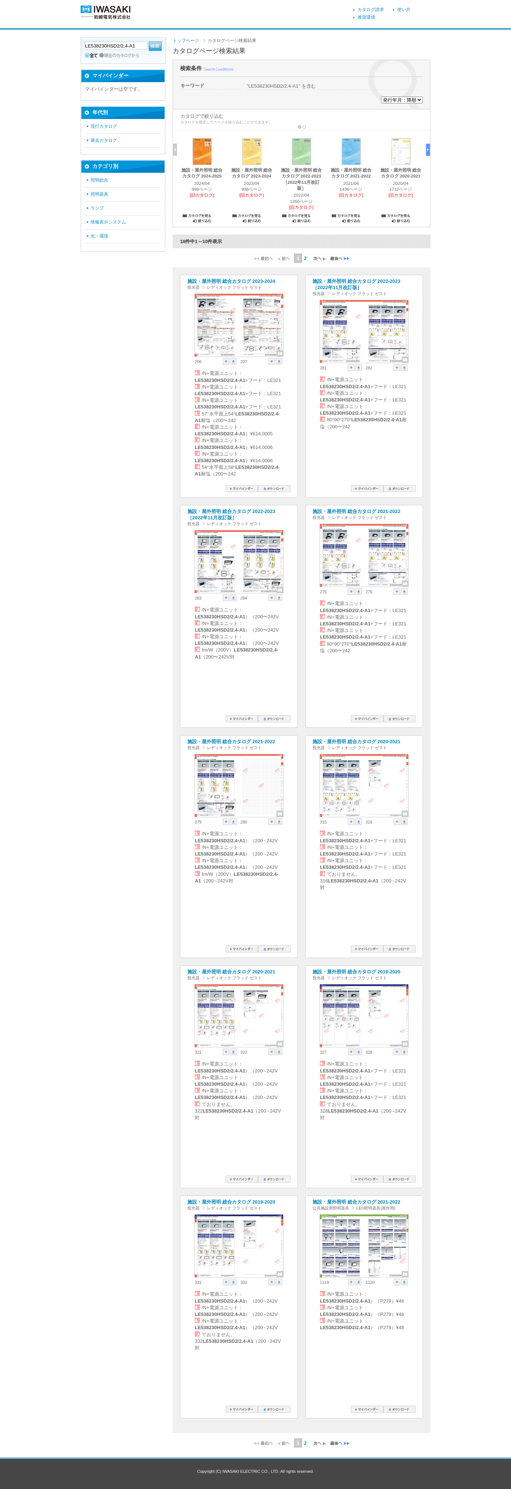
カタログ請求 (370, 9)
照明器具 (99, 194)
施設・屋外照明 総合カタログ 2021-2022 (356, 511)
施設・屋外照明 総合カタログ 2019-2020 (356, 971)
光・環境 (99, 236)
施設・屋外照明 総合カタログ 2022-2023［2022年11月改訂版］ (356, 284)
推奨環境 (366, 17)
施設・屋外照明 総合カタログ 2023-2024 (231, 281)
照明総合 (99, 180)
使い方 (403, 9)
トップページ (186, 40)
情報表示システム (108, 222)
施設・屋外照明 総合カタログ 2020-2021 (356, 741)
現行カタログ (104, 126)
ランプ (97, 208)
